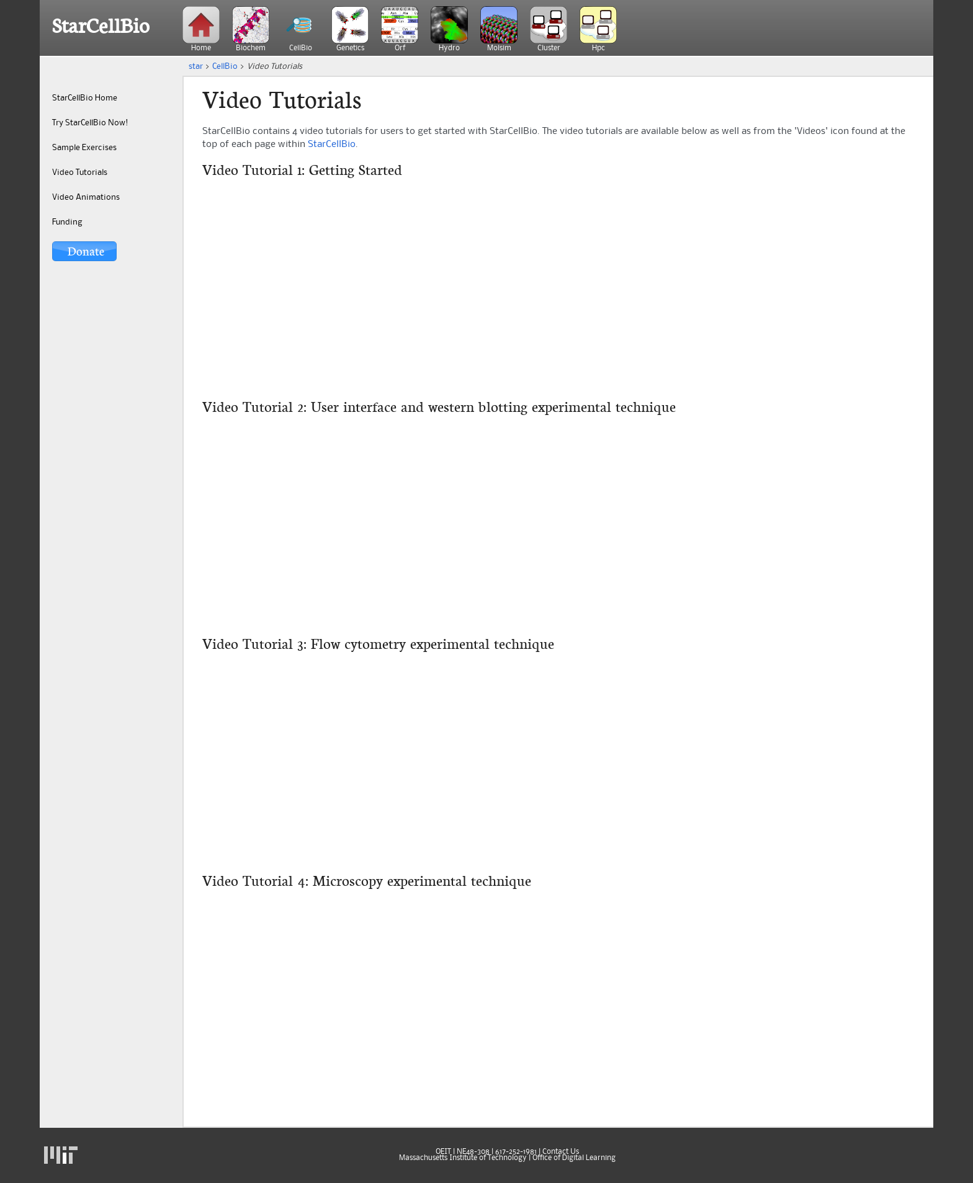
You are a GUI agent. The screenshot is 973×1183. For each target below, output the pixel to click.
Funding (67, 222)
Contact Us (560, 1152)
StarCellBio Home (84, 98)
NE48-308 (473, 1152)
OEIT (443, 1152)
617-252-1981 (516, 1152)
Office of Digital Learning (574, 1158)
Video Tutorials (79, 172)
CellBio (225, 66)
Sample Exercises (84, 147)
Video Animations (86, 197)
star (196, 66)
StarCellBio (101, 26)
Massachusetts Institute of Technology (463, 1158)
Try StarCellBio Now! (90, 123)
